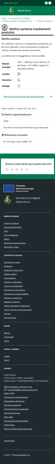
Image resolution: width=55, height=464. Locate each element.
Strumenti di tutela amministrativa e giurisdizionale (25, 127)
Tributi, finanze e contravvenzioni (18, 309)
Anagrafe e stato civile (13, 270)
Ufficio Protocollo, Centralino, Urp (18, 386)
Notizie (7, 332)
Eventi (6, 360)
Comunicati (9, 336)
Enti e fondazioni (11, 235)
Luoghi (7, 356)
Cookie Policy (9, 424)
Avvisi (6, 340)
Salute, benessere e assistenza (17, 305)
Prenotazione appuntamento (16, 397)
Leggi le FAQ (9, 393)
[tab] (27, 96)
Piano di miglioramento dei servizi (18, 428)
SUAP (5, 121)
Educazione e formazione (14, 289)
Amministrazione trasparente (16, 409)
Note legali (8, 416)
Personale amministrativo (15, 243)
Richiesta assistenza (12, 405)
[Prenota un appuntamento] (46, 3)
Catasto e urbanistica (13, 282)
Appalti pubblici (10, 274)
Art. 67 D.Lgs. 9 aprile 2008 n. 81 (17, 141)
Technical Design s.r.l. (21, 454)
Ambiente (8, 266)
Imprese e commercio (13, 297)
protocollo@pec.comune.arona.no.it (23, 389)
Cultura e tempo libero (13, 286)
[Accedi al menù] (2, 10)
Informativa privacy (12, 412)
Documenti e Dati (11, 246)
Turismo (7, 313)
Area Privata (9, 440)
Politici (7, 239)
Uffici (6, 231)
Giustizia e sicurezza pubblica (16, 293)
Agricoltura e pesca (12, 262)
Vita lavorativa (10, 317)
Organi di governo (11, 223)
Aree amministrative (12, 227)
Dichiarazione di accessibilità (16, 420)
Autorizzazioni (10, 278)
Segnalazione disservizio (14, 401)
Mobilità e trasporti (12, 301)
